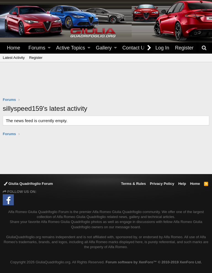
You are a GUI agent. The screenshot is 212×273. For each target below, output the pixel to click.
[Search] (204, 48)
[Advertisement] (106, 83)
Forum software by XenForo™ (154, 262)
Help (182, 184)
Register (35, 58)
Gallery (104, 48)
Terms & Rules (133, 184)
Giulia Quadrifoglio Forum (28, 184)
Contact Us (134, 48)
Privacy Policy (162, 184)
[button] (49, 48)
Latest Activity (14, 58)
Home (13, 48)
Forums (36, 48)
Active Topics (70, 48)
